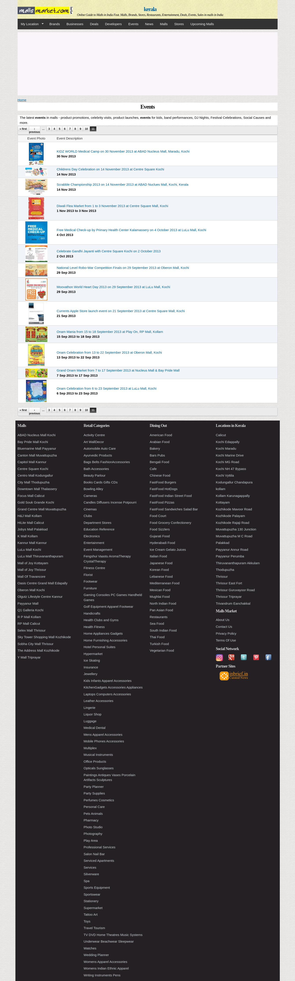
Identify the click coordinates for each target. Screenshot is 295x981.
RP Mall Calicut (29, 623)
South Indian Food (163, 630)
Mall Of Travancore (32, 576)
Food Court (158, 516)
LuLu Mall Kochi (29, 549)
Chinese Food (160, 475)
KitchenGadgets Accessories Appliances (113, 687)
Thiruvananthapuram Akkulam (238, 563)
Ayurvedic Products (98, 455)
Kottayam (223, 502)
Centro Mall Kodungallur (35, 475)
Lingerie (89, 707)
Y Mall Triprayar (29, 657)
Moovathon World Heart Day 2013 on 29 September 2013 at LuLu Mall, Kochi (113, 287)
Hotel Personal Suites (99, 647)
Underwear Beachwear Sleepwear (109, 941)
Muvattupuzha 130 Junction (236, 529)
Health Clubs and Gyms (101, 620)
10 (86, 128)
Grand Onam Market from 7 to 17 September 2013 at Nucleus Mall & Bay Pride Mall (118, 370)
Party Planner (94, 787)
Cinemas (90, 509)
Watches (90, 948)
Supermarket (93, 908)
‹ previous (34, 130)
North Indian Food (163, 603)
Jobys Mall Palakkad (33, 529)
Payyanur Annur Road (232, 549)
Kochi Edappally (228, 442)
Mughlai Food (160, 596)
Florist (88, 575)
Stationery (91, 901)
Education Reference (99, 529)
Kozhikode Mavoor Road (234, 509)
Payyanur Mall (28, 603)
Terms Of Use (226, 640)
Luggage (90, 721)
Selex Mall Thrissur (32, 630)
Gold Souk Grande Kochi (36, 502)
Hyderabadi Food (162, 543)
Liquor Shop (93, 714)
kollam (220, 489)
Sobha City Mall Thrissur (36, 644)
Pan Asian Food (161, 610)
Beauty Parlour (95, 475)
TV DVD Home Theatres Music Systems (113, 935)
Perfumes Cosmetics (99, 800)
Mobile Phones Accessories (104, 741)
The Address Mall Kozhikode (38, 650)
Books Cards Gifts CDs (101, 482)
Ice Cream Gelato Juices (168, 549)
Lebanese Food (161, 576)
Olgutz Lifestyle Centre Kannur (40, 596)
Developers (113, 24)
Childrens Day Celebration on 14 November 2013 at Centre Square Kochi (110, 169)
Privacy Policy (226, 633)
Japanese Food (161, 563)
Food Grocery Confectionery (170, 522)
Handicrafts (92, 613)
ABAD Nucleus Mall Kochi (37, 435)
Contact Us (224, 626)
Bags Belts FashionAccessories (107, 462)
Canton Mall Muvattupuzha (37, 455)
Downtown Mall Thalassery (37, 489)
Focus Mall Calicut (31, 496)
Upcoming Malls (202, 24)
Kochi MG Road (227, 462)
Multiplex (90, 748)
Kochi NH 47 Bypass (231, 469)
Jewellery (91, 674)
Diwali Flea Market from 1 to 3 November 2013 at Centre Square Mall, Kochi (112, 206)
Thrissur (222, 576)
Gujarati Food (160, 536)
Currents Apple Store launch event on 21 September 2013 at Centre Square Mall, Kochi (121, 311)
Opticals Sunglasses (99, 768)
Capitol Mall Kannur (32, 462)
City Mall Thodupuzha (34, 482)
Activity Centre (94, 435)
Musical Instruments (98, 755)
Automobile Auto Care (100, 448)
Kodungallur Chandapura (234, 482)
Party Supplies (94, 793)
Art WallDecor (94, 442)
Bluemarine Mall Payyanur (37, 448)
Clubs (88, 516)
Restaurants (159, 617)
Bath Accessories (96, 469)
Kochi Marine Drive (230, 455)
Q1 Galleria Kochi (31, 610)
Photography (93, 834)
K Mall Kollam (28, 536)
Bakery (155, 448)
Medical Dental (95, 728)
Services (90, 867)
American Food (161, 435)
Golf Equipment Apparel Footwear (108, 606)
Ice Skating (92, 660)
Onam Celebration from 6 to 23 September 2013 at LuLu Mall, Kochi (106, 388)
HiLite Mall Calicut (31, 522)
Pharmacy (91, 820)
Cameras (90, 496)
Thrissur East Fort (229, 583)
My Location (31, 24)
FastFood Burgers (163, 482)
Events (133, 24)
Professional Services (99, 847)
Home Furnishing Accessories (105, 640)
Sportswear (92, 894)
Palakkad (223, 543)
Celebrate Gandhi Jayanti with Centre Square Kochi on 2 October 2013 (109, 251)
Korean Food (159, 570)
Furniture (90, 588)
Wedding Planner (96, 955)
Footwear (91, 581)
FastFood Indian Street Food (171, 496)
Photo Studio (93, 827)
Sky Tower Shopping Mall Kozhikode (44, 637)
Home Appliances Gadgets (103, 633)
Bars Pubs (157, 455)
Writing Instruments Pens (102, 975)
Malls (164, 24)
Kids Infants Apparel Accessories (108, 681)
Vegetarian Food (162, 650)
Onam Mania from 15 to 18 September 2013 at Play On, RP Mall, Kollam (110, 332)
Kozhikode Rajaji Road (232, 522)
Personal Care (94, 807)
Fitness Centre (94, 568)
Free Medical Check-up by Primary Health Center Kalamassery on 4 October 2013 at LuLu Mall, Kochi (131, 230)
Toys (87, 921)
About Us (223, 620)
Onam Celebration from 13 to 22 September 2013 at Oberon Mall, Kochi (109, 352)
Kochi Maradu (226, 448)
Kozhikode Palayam (230, 516)
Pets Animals (93, 813)
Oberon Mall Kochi (31, 590)
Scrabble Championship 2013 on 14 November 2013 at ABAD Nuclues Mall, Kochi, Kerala (122, 184)
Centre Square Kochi (33, 469)
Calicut (221, 435)
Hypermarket (93, 654)
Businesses (75, 24)
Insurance (91, 667)
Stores (179, 24)
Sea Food (157, 623)
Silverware (91, 874)
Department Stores (97, 522)
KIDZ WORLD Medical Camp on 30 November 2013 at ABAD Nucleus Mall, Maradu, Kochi (123, 151)
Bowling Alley (93, 489)
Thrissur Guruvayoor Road (235, 590)
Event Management (98, 549)
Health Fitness (94, 627)
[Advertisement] (148, 63)
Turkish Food (159, 644)
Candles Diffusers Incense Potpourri (110, 502)
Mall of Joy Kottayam (33, 563)
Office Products (95, 761)
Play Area (91, 840)
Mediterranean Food (165, 583)
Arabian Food (160, 442)
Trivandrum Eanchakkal (233, 603)
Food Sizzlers (160, 529)
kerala (150, 9)
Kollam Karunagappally (233, 496)
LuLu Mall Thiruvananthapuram (40, 556)
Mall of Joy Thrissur (32, 570)
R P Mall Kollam (29, 617)
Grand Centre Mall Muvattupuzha (42, 509)
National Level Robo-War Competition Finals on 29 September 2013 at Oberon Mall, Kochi (123, 268)
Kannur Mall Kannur (32, 543)
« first (23, 128)
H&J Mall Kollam (30, 516)
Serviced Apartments (99, 860)
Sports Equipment (97, 887)
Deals (94, 24)
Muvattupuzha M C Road (234, 536)
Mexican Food (160, 590)
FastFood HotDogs (164, 489)
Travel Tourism (94, 928)
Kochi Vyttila (225, 475)
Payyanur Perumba (230, 556)
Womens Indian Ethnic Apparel (106, 968)
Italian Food (158, 556)
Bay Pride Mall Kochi (33, 442)
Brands (54, 24)
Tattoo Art (91, 914)
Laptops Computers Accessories (107, 694)
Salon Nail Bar (94, 854)
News (149, 24)
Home (22, 100)
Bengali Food (159, 462)
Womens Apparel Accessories (105, 962)
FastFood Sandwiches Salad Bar (174, 509)
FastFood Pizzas (162, 502)
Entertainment (94, 543)
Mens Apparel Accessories (103, 734)
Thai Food (157, 637)
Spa (87, 881)
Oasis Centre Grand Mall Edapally (43, 583)
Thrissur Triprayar (229, 596)
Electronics (92, 536)
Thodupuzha (225, 570)
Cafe (153, 469)
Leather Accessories (98, 701)
